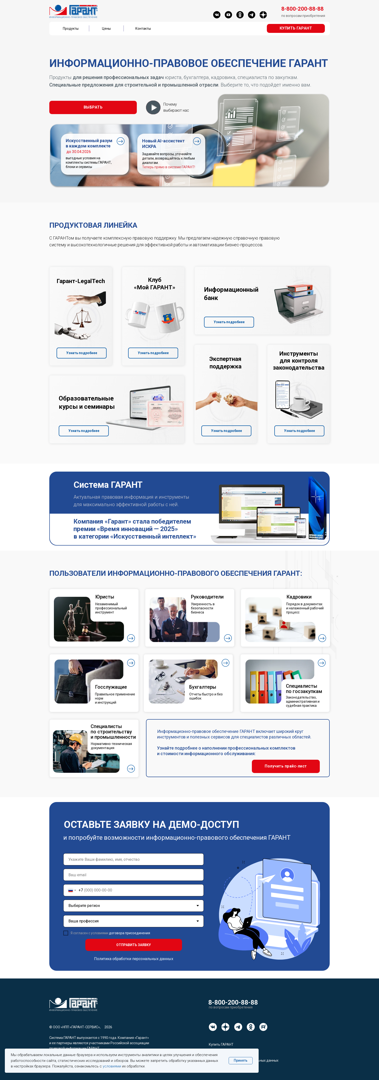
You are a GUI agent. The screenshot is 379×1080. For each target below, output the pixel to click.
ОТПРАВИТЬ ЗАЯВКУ (133, 945)
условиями (112, 1066)
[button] (296, 28)
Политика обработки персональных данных (133, 958)
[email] (133, 875)
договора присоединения (129, 933)
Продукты (71, 28)
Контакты (143, 28)
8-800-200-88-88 (233, 1002)
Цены (106, 28)
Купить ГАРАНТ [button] (221, 1044)
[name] (133, 859)
